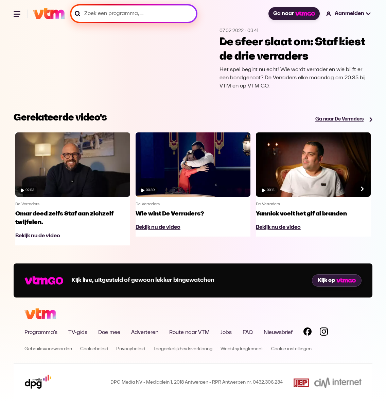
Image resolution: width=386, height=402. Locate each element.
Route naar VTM (189, 332)
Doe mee (109, 332)
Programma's (40, 332)
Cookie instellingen (291, 349)
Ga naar (294, 13)
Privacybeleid (130, 349)
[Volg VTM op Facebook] (307, 332)
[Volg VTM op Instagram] (324, 332)
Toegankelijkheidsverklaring (182, 349)
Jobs (226, 332)
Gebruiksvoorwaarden (48, 349)
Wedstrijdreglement (242, 349)
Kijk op (337, 280)
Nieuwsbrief (278, 332)
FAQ (248, 332)
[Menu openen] (18, 14)
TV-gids (77, 332)
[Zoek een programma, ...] (133, 13)
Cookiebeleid (94, 349)
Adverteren (144, 332)
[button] (348, 14)
